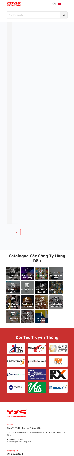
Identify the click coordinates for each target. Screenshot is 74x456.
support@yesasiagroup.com (19, 396)
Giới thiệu (23, 436)
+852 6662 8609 (14, 420)
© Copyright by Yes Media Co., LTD (18, 450)
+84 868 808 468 (15, 394)
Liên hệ (52, 436)
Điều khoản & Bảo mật (38, 436)
